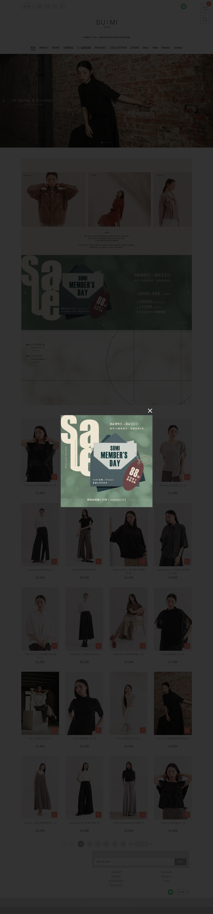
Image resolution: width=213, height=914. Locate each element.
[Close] (150, 410)
